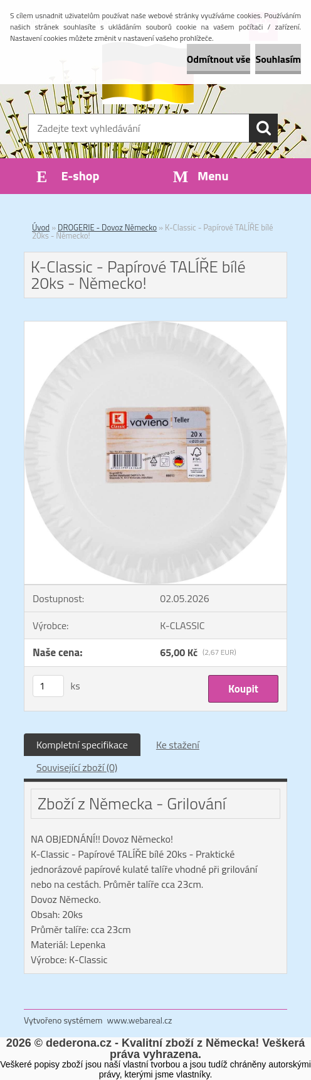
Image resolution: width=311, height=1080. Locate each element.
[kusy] (48, 686)
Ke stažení (177, 744)
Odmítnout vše (219, 59)
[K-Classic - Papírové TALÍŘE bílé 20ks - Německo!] (155, 326)
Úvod (41, 227)
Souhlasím (278, 59)
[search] (263, 128)
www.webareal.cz (139, 1020)
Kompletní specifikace (82, 744)
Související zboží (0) (76, 767)
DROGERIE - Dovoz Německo (107, 227)
